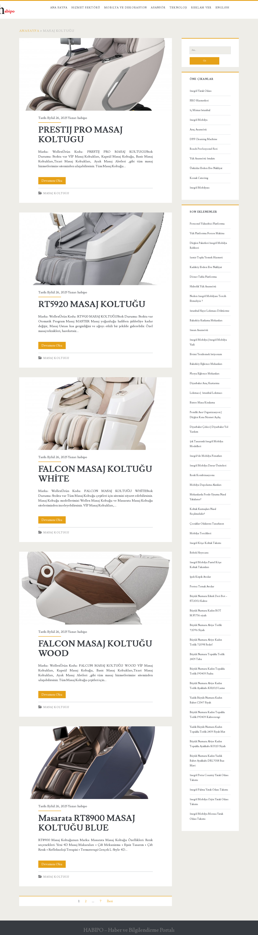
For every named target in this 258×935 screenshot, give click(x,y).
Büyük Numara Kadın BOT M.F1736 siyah (205, 613)
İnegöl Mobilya (198, 120)
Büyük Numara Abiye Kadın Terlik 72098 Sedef (206, 642)
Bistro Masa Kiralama (202, 402)
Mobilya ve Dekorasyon (125, 7)
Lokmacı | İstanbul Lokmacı (206, 393)
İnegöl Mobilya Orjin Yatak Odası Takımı (209, 802)
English (222, 7)
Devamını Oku (54, 180)
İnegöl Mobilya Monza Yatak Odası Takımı (206, 816)
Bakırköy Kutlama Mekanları (206, 320)
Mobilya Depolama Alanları (205, 485)
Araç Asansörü (198, 129)
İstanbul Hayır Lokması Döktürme (209, 310)
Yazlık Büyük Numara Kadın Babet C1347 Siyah (206, 700)
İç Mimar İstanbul (200, 110)
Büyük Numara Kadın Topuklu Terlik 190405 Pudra (207, 671)
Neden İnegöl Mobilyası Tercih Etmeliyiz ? (208, 299)
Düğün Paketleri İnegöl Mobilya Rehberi (208, 245)
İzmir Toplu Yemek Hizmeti (206, 257)
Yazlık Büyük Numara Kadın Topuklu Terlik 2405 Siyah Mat (207, 729)
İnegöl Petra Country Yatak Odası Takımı (209, 778)
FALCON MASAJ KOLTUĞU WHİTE (95, 413)
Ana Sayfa (59, 7)
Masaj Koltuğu (56, 193)
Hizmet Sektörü (85, 7)
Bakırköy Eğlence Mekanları (206, 364)
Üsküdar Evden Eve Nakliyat (206, 168)
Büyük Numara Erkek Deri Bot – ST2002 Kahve (208, 599)
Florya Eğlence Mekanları (204, 373)
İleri (109, 901)
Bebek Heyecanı (199, 552)
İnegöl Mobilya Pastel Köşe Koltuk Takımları (205, 565)
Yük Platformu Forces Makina (207, 233)
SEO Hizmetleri (199, 100)
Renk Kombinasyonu (202, 475)
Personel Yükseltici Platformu (207, 223)
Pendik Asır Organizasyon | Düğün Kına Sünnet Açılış (206, 415)
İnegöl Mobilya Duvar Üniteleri (208, 465)
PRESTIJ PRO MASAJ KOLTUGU (95, 74)
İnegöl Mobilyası (199, 187)
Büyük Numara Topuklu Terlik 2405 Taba (207, 657)
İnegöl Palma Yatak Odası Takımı (209, 789)
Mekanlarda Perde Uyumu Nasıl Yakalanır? (208, 497)
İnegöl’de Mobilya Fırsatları (206, 456)
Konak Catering (199, 178)
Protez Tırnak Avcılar (202, 586)
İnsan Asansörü (199, 330)
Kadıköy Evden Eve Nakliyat (206, 267)
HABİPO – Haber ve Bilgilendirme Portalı (129, 930)
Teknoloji (178, 7)
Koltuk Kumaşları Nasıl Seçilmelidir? (203, 511)
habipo (82, 118)
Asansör (158, 7)
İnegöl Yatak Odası (200, 91)
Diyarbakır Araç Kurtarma (204, 383)
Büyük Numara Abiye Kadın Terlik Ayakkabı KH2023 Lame (207, 686)
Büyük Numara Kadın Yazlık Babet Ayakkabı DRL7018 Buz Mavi (207, 760)
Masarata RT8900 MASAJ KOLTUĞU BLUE (95, 762)
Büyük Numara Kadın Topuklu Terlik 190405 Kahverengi (207, 715)
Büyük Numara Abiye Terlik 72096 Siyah (206, 628)
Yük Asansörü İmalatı (202, 158)
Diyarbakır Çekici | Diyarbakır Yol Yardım (209, 429)
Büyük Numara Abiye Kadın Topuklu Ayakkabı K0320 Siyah (208, 744)
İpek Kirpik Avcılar (200, 576)
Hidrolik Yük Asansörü (203, 286)
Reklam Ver (201, 7)
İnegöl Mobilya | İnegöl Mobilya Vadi (208, 342)
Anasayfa (29, 31)
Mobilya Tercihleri (200, 533)
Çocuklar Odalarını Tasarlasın (207, 523)
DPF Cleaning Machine (203, 139)
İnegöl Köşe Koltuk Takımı (205, 543)
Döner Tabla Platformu (203, 276)
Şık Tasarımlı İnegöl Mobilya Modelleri (206, 444)
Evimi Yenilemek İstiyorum (206, 354)
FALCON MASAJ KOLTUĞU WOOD (95, 588)
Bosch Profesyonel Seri (203, 149)
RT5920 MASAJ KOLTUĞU (95, 248)
